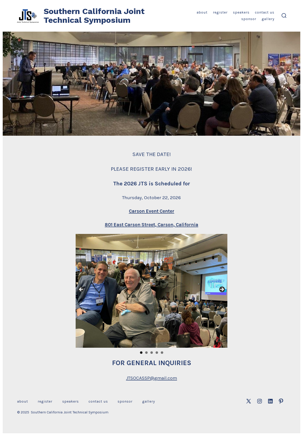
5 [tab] (162, 352)
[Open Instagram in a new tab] (259, 401)
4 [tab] (157, 352)
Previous (81, 289)
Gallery (268, 19)
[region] (151, 291)
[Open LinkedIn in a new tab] (270, 401)
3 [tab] (151, 352)
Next (221, 289)
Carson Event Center (151, 211)
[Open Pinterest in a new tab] (281, 401)
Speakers (241, 12)
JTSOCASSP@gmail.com (151, 378)
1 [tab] (141, 352)
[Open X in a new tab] (248, 401)
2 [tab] (146, 352)
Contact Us (264, 12)
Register (220, 12)
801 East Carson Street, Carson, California (151, 224)
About (202, 12)
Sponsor (248, 19)
